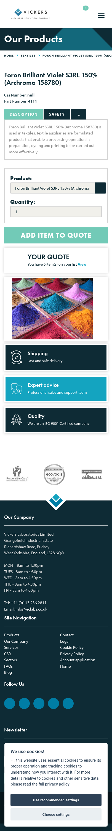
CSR (7, 653)
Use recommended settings (56, 800)
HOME (9, 55)
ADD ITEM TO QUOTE (56, 235)
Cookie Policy (72, 647)
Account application (77, 659)
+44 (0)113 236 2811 (29, 602)
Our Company (16, 641)
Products (11, 634)
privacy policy (57, 784)
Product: (21, 178)
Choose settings (56, 814)
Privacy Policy (72, 653)
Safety (57, 114)
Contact (67, 634)
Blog (8, 672)
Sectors (10, 659)
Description (24, 114)
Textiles (28, 55)
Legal (65, 641)
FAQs (8, 666)
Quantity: (22, 201)
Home (65, 666)
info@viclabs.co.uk (31, 609)
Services (11, 647)
